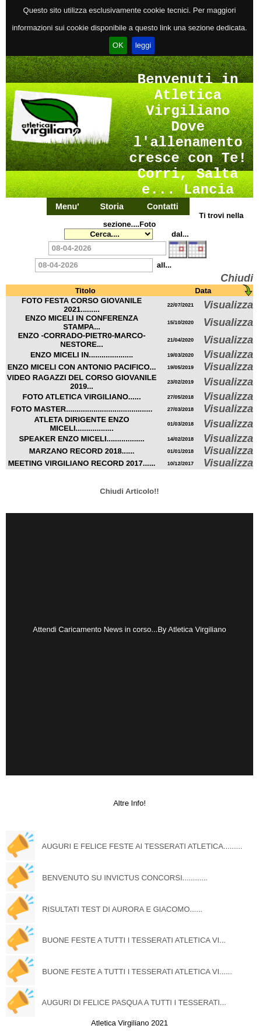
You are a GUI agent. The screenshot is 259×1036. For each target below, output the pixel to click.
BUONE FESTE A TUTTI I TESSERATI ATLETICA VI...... (137, 971)
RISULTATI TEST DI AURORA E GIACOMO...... (122, 909)
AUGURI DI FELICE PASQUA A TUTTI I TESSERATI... (134, 1002)
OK (118, 45)
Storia (112, 206)
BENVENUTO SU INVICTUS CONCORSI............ (125, 877)
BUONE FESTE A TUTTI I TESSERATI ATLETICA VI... (134, 940)
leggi (143, 45)
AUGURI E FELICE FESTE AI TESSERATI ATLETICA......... (142, 846)
